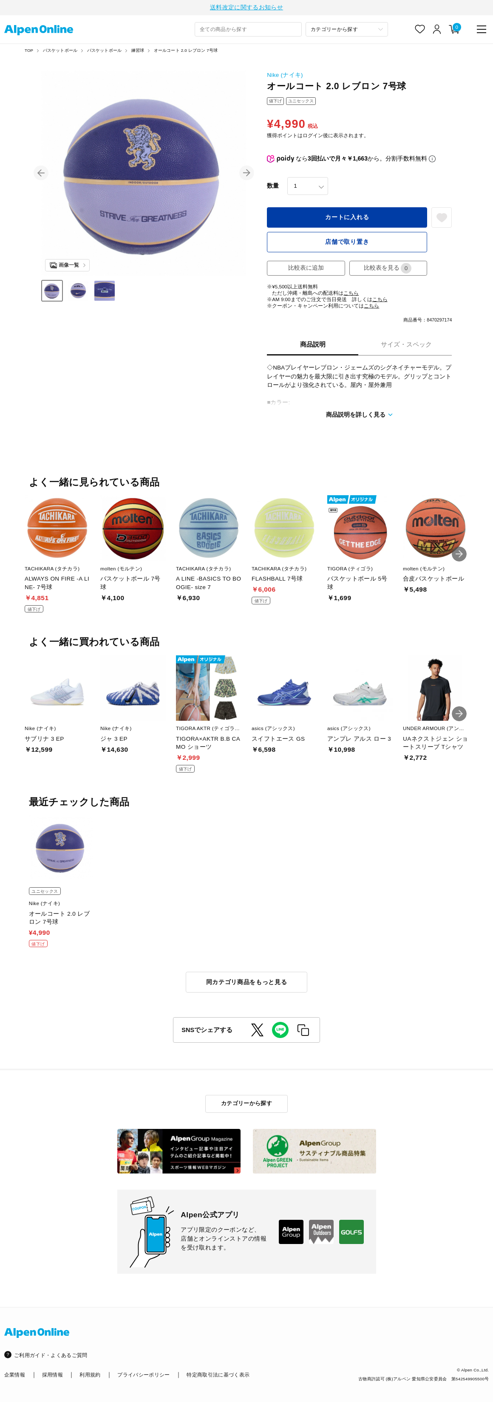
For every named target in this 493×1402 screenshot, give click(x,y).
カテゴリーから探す (246, 1104)
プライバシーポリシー (143, 1375)
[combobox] (248, 30)
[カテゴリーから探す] (347, 30)
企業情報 (14, 1375)
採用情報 (52, 1375)
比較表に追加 (306, 269)
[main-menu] (481, 30)
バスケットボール (60, 51)
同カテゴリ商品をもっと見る (246, 983)
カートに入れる (347, 218)
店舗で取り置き (347, 243)
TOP (29, 51)
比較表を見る (387, 269)
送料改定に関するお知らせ (246, 8)
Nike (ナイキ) (285, 76)
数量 (273, 187)
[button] (41, 174)
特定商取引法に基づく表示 (218, 1375)
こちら (351, 294)
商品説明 (313, 345)
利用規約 (89, 1375)
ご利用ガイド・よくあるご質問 (51, 1355)
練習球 (137, 51)
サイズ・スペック (406, 345)
